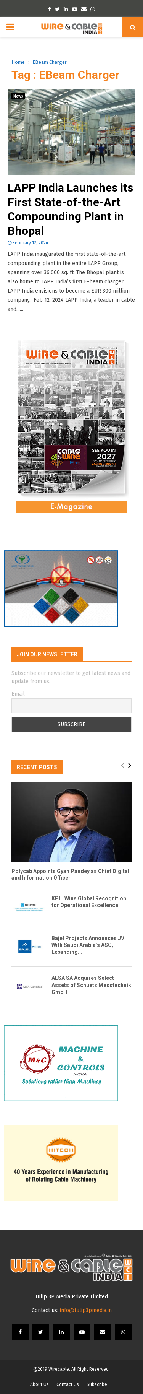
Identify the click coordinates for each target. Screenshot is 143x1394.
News (18, 96)
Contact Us (67, 1384)
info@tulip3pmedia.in (86, 1310)
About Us (39, 1384)
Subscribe (97, 1384)
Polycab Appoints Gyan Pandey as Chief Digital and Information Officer (70, 874)
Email (18, 694)
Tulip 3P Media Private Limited (71, 1296)
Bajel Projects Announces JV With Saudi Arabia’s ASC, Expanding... (87, 945)
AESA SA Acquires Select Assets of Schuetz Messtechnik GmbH (91, 985)
